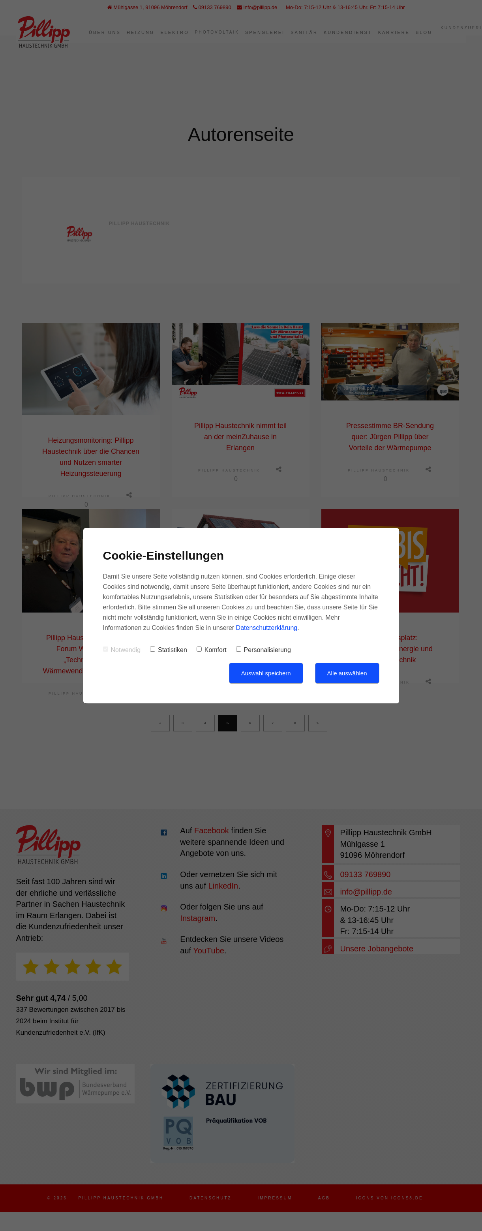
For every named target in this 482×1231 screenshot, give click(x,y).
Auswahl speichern (266, 673)
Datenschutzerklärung (267, 627)
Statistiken (168, 650)
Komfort (212, 650)
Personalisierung (263, 650)
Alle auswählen (347, 673)
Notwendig (122, 650)
